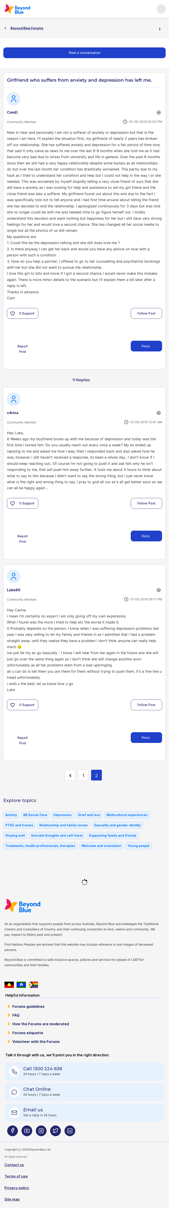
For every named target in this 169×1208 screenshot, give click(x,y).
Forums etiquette (27, 1033)
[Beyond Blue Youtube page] (27, 1132)
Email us (33, 1109)
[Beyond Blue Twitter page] (55, 1132)
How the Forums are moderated (40, 1024)
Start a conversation (85, 53)
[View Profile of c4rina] (12, 412)
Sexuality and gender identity (117, 825)
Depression (62, 815)
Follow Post (146, 313)
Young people (139, 846)
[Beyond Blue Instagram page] (41, 1132)
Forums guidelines (28, 1006)
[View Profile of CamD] (12, 112)
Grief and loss (89, 815)
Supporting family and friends (112, 835)
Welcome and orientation (101, 846)
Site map (12, 1199)
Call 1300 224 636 (42, 1068)
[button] (12, 313)
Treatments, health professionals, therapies (40, 846)
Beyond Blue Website (31, 905)
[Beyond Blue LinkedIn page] (70, 1132)
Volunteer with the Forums (36, 1041)
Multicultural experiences (127, 815)
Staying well (15, 835)
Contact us (14, 1165)
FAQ (15, 1015)
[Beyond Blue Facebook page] (12, 1132)
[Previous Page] (70, 775)
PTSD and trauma (19, 825)
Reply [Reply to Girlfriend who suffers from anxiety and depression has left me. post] (146, 346)
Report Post (22, 348)
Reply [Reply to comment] (146, 536)
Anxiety (11, 815)
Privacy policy (16, 1188)
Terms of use (16, 1176)
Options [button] (162, 28)
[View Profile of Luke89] (13, 590)
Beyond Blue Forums (23, 9)
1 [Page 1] (83, 775)
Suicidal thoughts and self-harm (57, 835)
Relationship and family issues (63, 825)
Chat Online (37, 1089)
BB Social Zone (35, 815)
